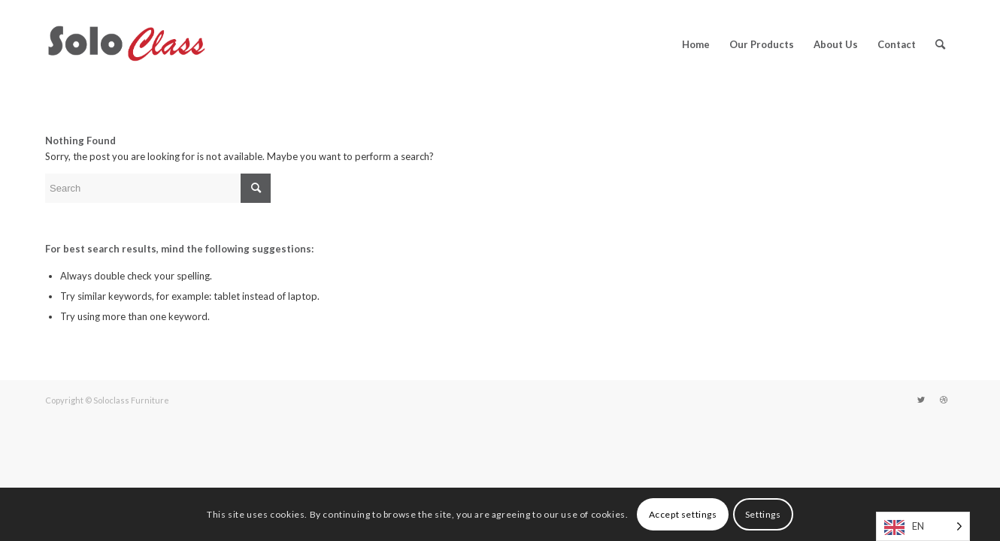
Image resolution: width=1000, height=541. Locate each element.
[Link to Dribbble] (943, 399)
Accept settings (683, 514)
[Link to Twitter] (921, 399)
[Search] (940, 44)
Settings (763, 514)
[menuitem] (696, 44)
